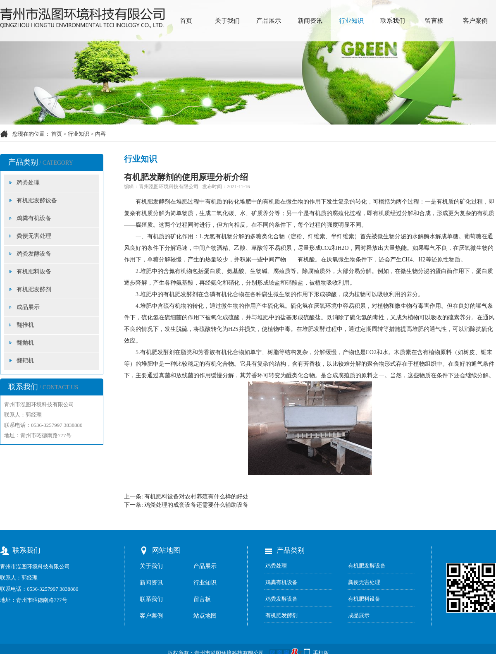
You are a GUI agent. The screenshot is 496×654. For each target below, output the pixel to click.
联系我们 (392, 20)
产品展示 (268, 20)
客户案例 (475, 20)
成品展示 (28, 307)
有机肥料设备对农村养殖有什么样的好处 (196, 496)
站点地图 (205, 616)
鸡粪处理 (28, 183)
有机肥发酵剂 (34, 289)
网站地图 (166, 550)
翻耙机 (25, 360)
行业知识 (351, 20)
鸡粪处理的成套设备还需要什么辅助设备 (196, 505)
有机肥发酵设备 (37, 200)
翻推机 (25, 325)
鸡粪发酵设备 (34, 254)
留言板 (434, 20)
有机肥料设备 (34, 271)
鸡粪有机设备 (34, 218)
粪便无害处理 (34, 236)
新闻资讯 (310, 20)
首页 (186, 20)
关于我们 (227, 20)
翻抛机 (25, 343)
